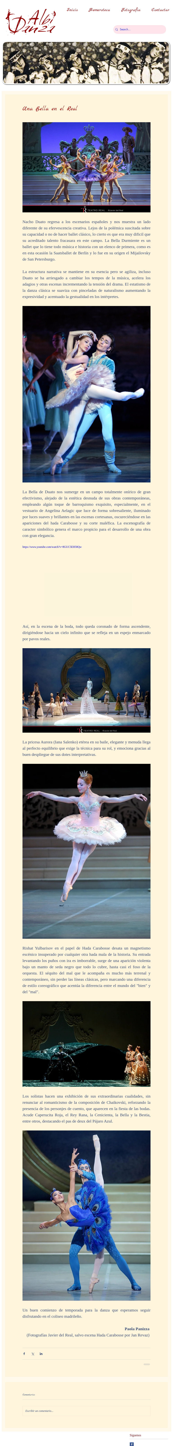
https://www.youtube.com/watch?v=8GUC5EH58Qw (52, 546)
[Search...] (139, 29)
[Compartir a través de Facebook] (24, 1353)
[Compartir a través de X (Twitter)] (32, 1353)
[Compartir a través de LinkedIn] (41, 1353)
